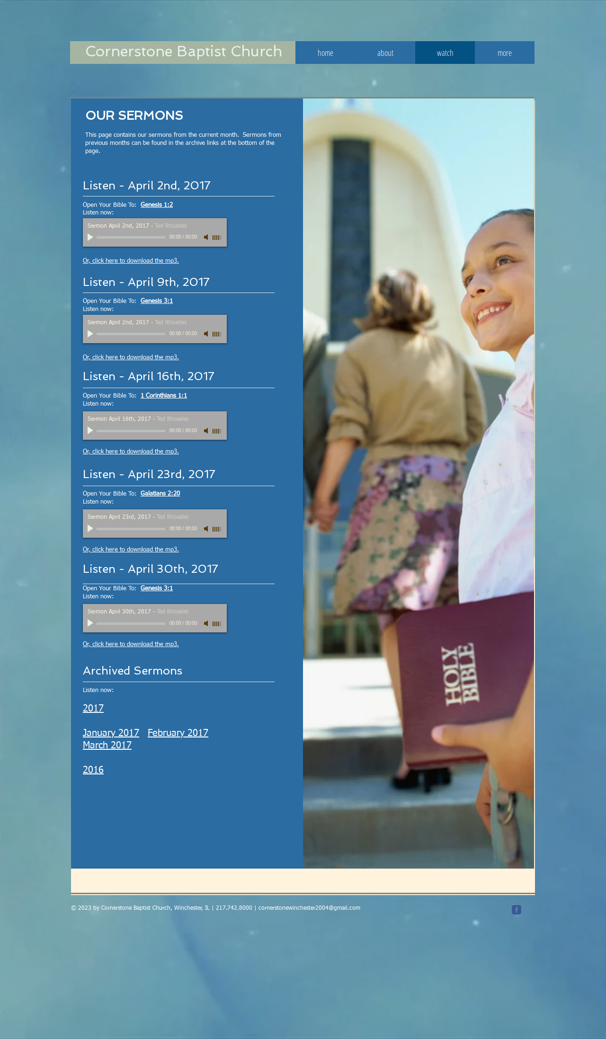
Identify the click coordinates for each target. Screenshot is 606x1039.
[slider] (217, 237)
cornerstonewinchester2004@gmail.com (309, 908)
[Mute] (207, 237)
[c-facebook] (516, 910)
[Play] (91, 237)
